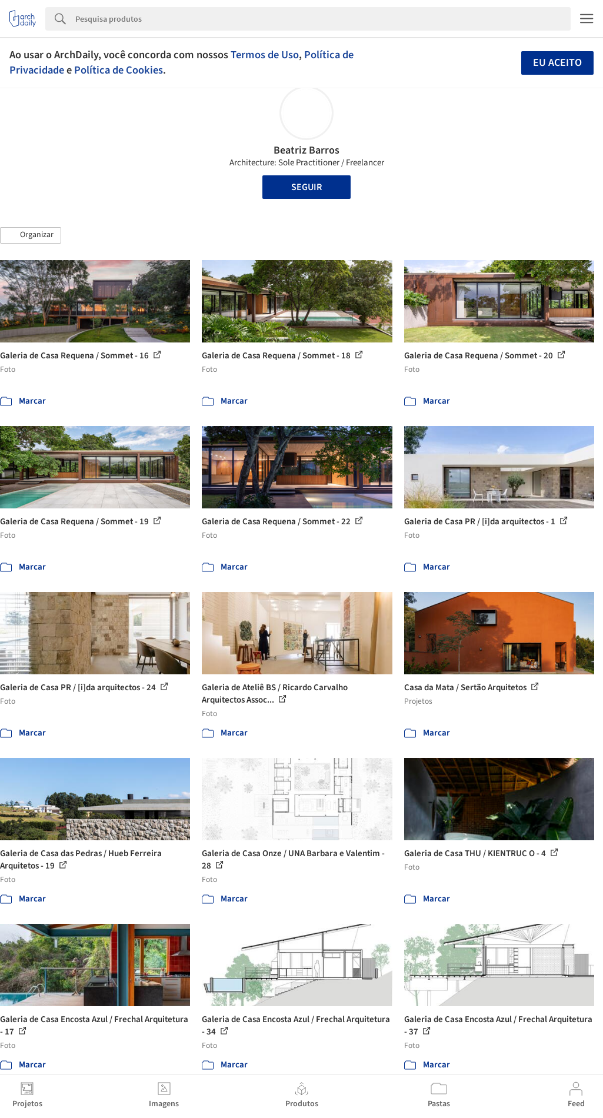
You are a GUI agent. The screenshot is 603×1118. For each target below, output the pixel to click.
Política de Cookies (118, 70)
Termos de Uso (265, 54)
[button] (30, 235)
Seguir (306, 187)
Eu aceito (557, 62)
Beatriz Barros (306, 150)
